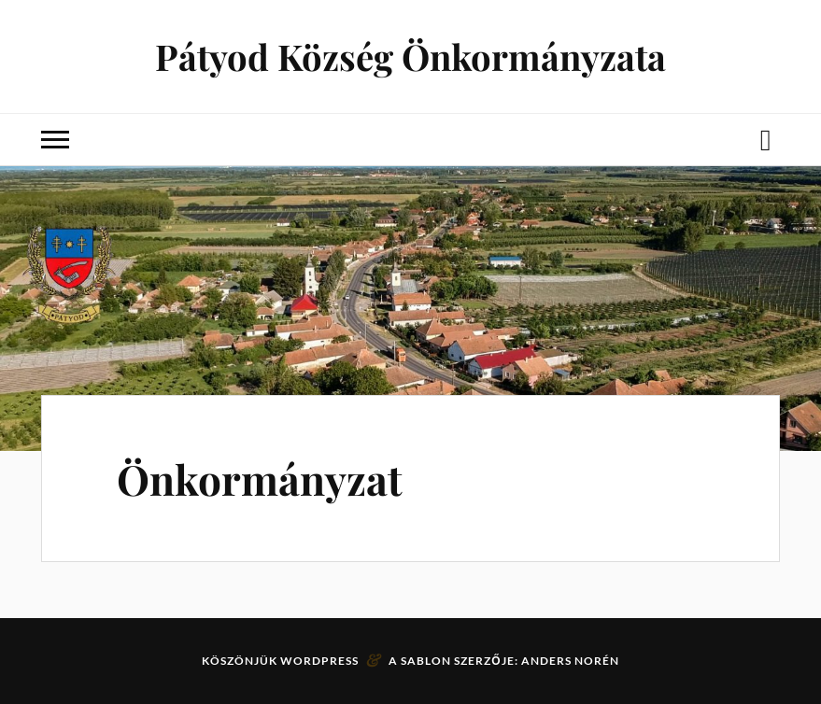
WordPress (319, 661)
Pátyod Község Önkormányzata (410, 56)
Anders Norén (570, 661)
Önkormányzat (260, 478)
